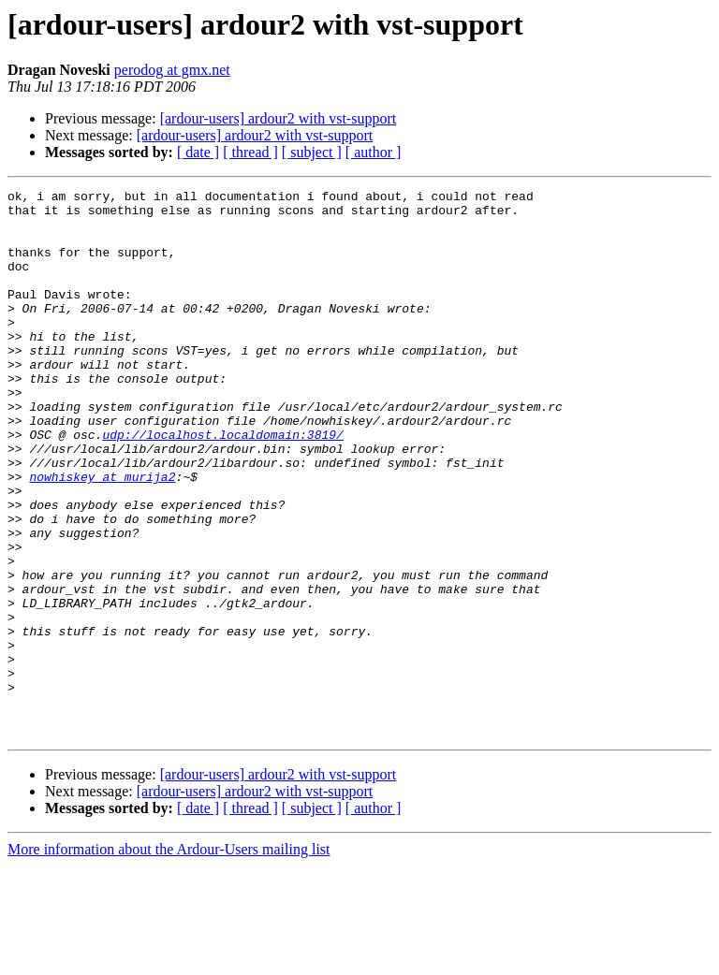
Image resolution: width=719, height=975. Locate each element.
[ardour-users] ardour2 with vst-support (278, 118)
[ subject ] (312, 152)
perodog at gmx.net (172, 70)
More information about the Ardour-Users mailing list (168, 959)
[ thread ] (250, 152)
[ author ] (373, 152)
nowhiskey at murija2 (102, 535)
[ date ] (198, 152)
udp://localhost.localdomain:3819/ (222, 484)
